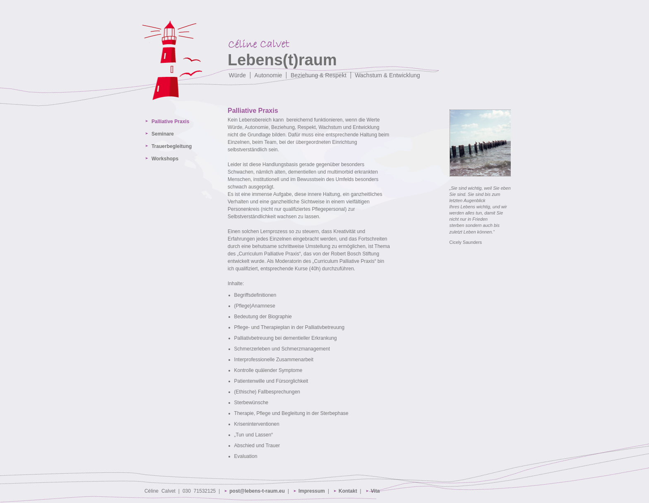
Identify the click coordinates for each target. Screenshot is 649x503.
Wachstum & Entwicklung (387, 75)
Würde (237, 75)
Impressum (311, 491)
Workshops (164, 159)
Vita (375, 491)
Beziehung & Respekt (318, 75)
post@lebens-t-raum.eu (257, 491)
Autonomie (268, 75)
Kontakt (348, 491)
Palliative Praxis (170, 121)
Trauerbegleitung (171, 146)
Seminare (162, 134)
